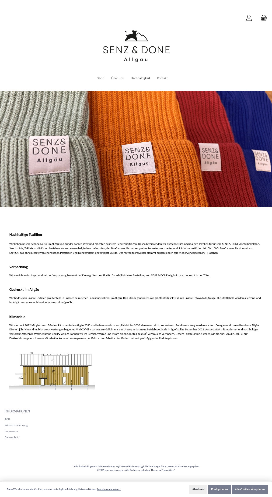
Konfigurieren (219, 489)
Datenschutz (12, 437)
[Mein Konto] (249, 18)
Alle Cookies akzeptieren (250, 489)
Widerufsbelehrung (16, 425)
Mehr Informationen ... (109, 489)
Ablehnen (198, 489)
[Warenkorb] (262, 18)
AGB (7, 419)
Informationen (17, 411)
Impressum (11, 431)
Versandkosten (128, 466)
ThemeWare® (168, 470)
